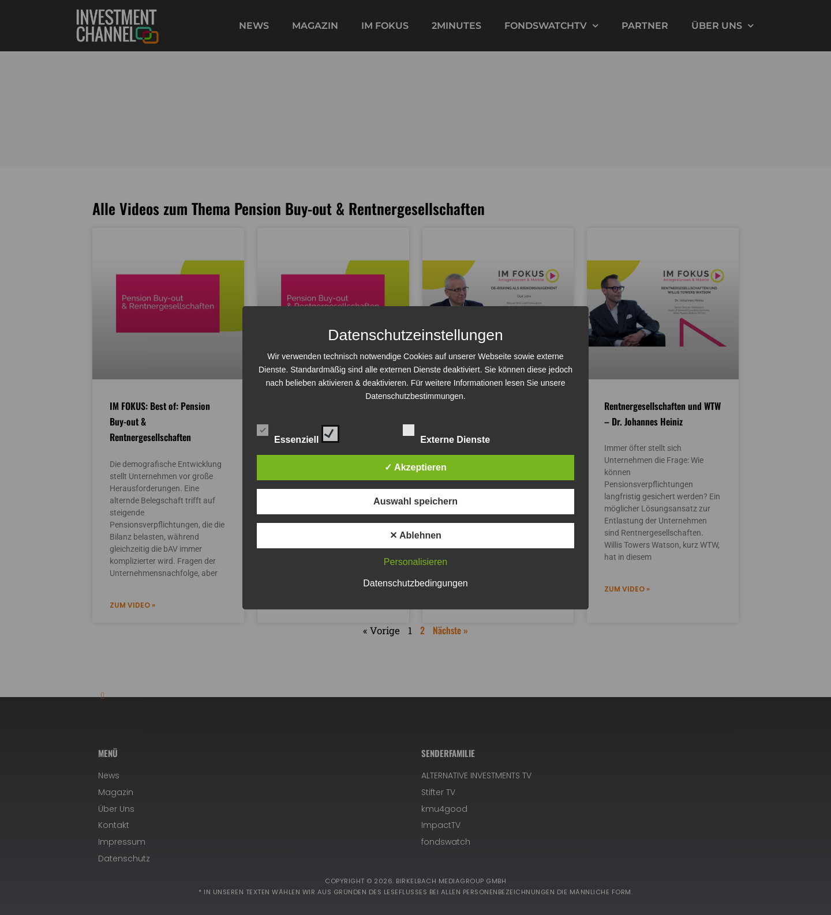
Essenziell (298, 431)
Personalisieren (415, 562)
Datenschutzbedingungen (415, 583)
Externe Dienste (456, 431)
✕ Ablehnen (415, 535)
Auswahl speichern (415, 501)
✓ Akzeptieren (415, 467)
